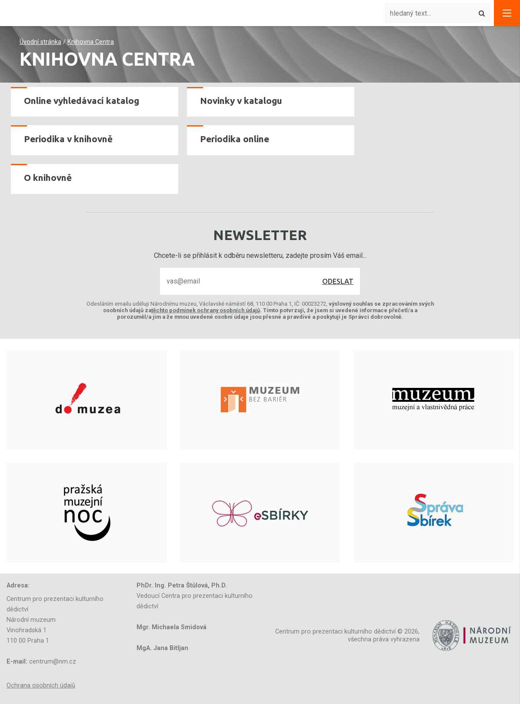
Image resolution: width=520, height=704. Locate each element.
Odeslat (337, 281)
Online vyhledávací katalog (81, 101)
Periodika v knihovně (68, 139)
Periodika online (234, 139)
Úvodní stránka (40, 42)
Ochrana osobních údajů (41, 685)
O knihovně (48, 178)
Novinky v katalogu (241, 101)
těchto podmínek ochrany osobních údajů (205, 310)
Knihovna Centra (90, 42)
